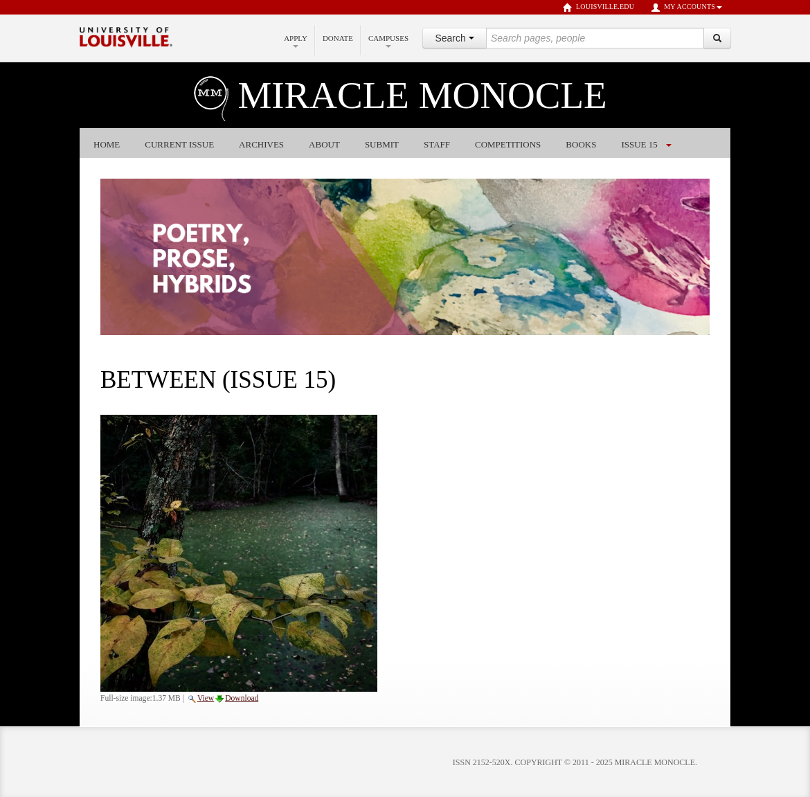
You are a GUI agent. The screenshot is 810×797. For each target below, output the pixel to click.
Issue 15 (639, 144)
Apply (295, 41)
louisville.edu (598, 7)
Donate (338, 38)
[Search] (717, 38)
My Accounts (686, 7)
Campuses (388, 41)
